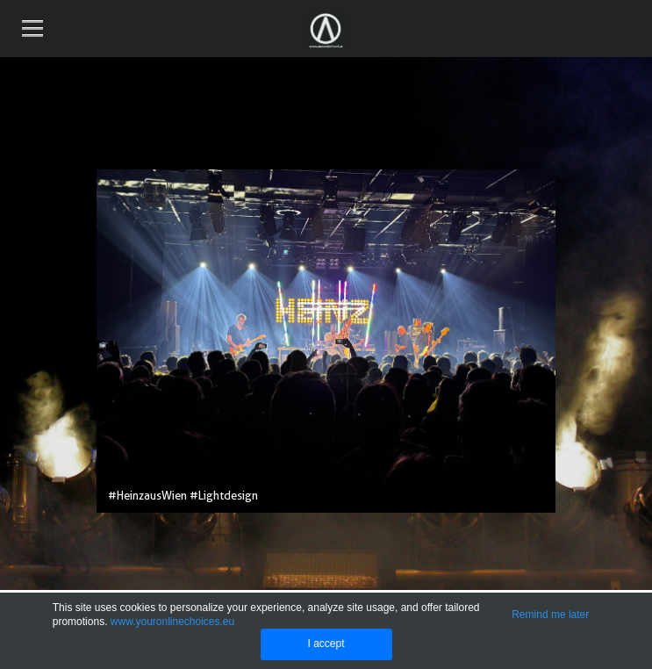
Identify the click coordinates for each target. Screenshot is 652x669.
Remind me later (550, 614)
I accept (325, 643)
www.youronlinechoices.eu (172, 621)
